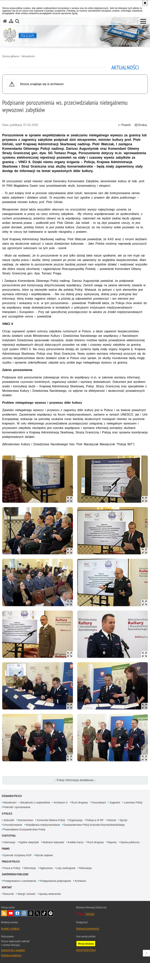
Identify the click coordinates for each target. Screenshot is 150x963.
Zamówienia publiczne (15, 874)
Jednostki (8, 820)
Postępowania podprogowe (55, 880)
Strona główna (10, 56)
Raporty (112, 842)
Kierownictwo (25, 820)
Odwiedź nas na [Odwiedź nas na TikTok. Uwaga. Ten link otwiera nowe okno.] (44, 913)
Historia (111, 820)
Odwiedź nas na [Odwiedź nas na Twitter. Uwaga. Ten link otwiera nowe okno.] (37, 913)
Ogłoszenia (46, 868)
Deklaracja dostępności (87, 928)
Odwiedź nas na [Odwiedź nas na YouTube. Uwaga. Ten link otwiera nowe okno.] (11, 913)
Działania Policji (12, 796)
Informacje (9, 842)
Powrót (124, 125)
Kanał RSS (4, 913)
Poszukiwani (99, 802)
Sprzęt (123, 820)
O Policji (7, 814)
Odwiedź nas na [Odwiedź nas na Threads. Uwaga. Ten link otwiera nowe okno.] (31, 913)
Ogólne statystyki (29, 842)
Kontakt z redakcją (10, 928)
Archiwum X (61, 802)
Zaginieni (115, 802)
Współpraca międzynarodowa (43, 824)
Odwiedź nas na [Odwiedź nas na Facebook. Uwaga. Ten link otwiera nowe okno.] (17, 913)
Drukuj (141, 125)
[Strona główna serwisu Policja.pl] (5, 21)
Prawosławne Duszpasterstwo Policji (24, 829)
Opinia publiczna (129, 842)
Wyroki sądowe (44, 855)
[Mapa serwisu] (11, 21)
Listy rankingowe (65, 868)
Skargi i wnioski (26, 893)
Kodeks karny (76, 842)
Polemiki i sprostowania (16, 807)
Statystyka (9, 836)
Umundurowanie (12, 824)
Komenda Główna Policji (51, 820)
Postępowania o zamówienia (19, 880)
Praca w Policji (11, 861)
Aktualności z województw (35, 802)
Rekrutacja (85, 868)
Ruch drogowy (79, 802)
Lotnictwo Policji (133, 802)
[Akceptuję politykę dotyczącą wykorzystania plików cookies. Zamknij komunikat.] (145, 3)
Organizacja (75, 820)
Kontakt (7, 887)
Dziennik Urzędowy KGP (17, 855)
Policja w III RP (95, 820)
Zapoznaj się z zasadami (13, 950)
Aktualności (28, 56)
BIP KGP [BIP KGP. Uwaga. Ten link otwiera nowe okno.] (90, 914)
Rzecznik (8, 893)
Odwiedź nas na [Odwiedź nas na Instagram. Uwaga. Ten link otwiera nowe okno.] (24, 913)
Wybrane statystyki (53, 842)
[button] (143, 21)
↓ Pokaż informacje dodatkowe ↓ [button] (75, 780)
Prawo (6, 849)
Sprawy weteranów (50, 893)
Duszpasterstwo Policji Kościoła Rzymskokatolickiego (94, 824)
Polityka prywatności (11, 955)
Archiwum (80, 880)
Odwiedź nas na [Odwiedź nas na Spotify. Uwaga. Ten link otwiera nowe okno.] (51, 913)
